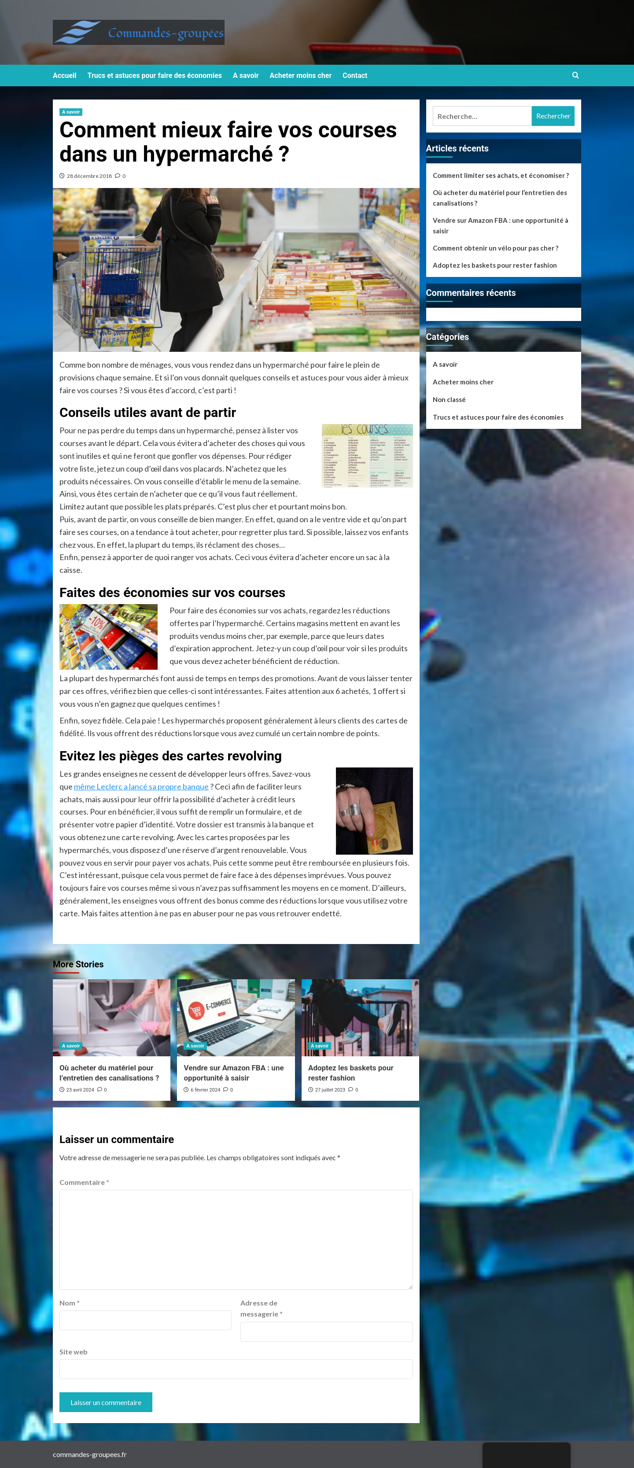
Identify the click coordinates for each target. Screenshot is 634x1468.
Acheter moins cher (301, 75)
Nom (69, 1302)
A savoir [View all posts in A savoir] (71, 112)
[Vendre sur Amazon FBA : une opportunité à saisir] (236, 1017)
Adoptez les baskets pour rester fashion (495, 265)
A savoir (246, 75)
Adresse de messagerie (261, 1308)
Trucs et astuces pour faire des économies (155, 75)
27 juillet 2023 (330, 1090)
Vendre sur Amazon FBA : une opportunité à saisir (500, 225)
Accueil (65, 75)
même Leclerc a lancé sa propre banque (141, 786)
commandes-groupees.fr (90, 1454)
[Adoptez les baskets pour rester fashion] (360, 1017)
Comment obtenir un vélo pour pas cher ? (495, 248)
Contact (355, 75)
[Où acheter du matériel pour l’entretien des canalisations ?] (111, 1017)
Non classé (449, 399)
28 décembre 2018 (89, 176)
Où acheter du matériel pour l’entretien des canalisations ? (500, 197)
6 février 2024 (205, 1090)
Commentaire (84, 1182)
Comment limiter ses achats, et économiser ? (501, 175)
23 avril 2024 (80, 1090)
